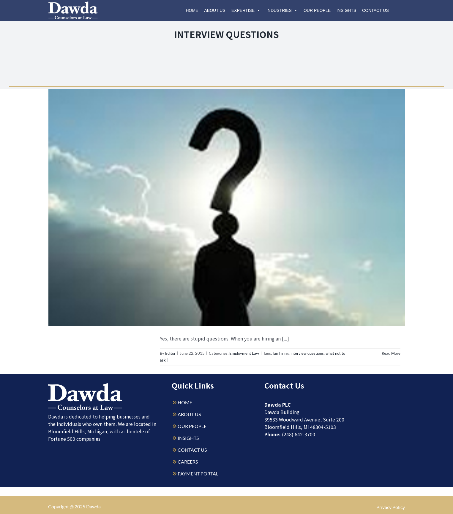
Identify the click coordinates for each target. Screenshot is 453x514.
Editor (170, 353)
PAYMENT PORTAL (198, 473)
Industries (282, 10)
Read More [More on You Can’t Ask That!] (391, 353)
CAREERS (188, 461)
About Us (214, 10)
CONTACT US (192, 450)
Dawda (93, 506)
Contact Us (375, 10)
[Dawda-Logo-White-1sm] (85, 385)
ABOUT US (189, 414)
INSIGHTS (188, 438)
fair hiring (281, 353)
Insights (346, 10)
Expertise (246, 10)
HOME (185, 402)
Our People (317, 10)
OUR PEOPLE (192, 426)
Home (192, 10)
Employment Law (244, 353)
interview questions (307, 353)
